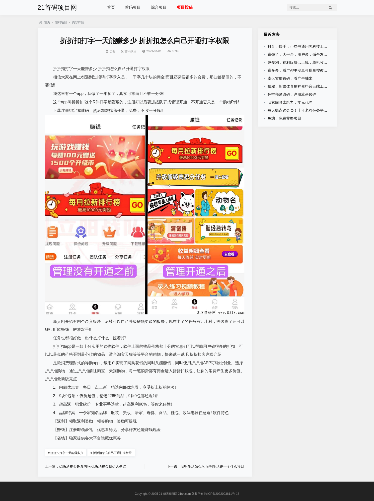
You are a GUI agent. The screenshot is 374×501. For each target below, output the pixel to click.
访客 (110, 51)
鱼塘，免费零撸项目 (284, 118)
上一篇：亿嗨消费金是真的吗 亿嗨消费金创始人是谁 (85, 466)
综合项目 (159, 7)
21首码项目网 (57, 7)
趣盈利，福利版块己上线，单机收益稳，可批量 (307, 62)
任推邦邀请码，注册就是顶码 (292, 94)
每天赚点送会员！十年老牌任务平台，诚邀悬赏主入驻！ (314, 110)
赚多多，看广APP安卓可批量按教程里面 (301, 70)
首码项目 (133, 7)
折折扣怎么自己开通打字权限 (111, 453)
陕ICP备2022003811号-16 (221, 494)
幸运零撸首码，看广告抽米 (290, 78)
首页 (111, 7)
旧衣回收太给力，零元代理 (290, 102)
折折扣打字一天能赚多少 (65, 453)
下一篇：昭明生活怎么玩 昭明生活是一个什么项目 (205, 466)
